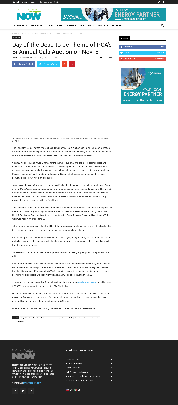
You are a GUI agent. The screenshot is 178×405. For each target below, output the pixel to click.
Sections (117, 25)
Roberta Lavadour (21, 321)
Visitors (71, 25)
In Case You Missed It (76, 363)
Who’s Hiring (56, 25)
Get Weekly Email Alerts (77, 372)
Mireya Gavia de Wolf (64, 318)
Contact (103, 25)
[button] (162, 25)
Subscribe (159, 59)
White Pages (87, 25)
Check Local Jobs (74, 367)
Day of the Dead (27, 318)
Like (162, 47)
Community (20, 25)
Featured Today (73, 359)
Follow (160, 53)
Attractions (16, 38)
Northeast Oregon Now (22, 57)
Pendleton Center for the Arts (87, 318)
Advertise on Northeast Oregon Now (83, 376)
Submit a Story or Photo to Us (80, 380)
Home (14, 33)
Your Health (38, 25)
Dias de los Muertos (44, 318)
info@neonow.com (32, 382)
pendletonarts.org (86, 282)
